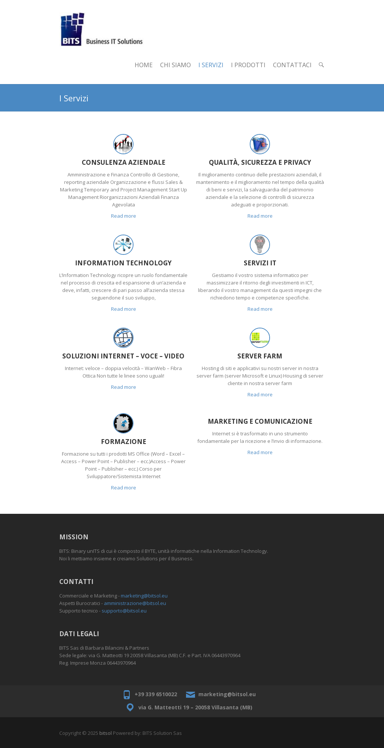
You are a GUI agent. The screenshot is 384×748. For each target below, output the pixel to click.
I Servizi (211, 65)
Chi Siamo (175, 65)
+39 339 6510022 (156, 694)
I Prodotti (248, 65)
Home (144, 65)
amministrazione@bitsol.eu (135, 603)
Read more (123, 215)
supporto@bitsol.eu (124, 610)
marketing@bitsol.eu (144, 595)
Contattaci (292, 65)
